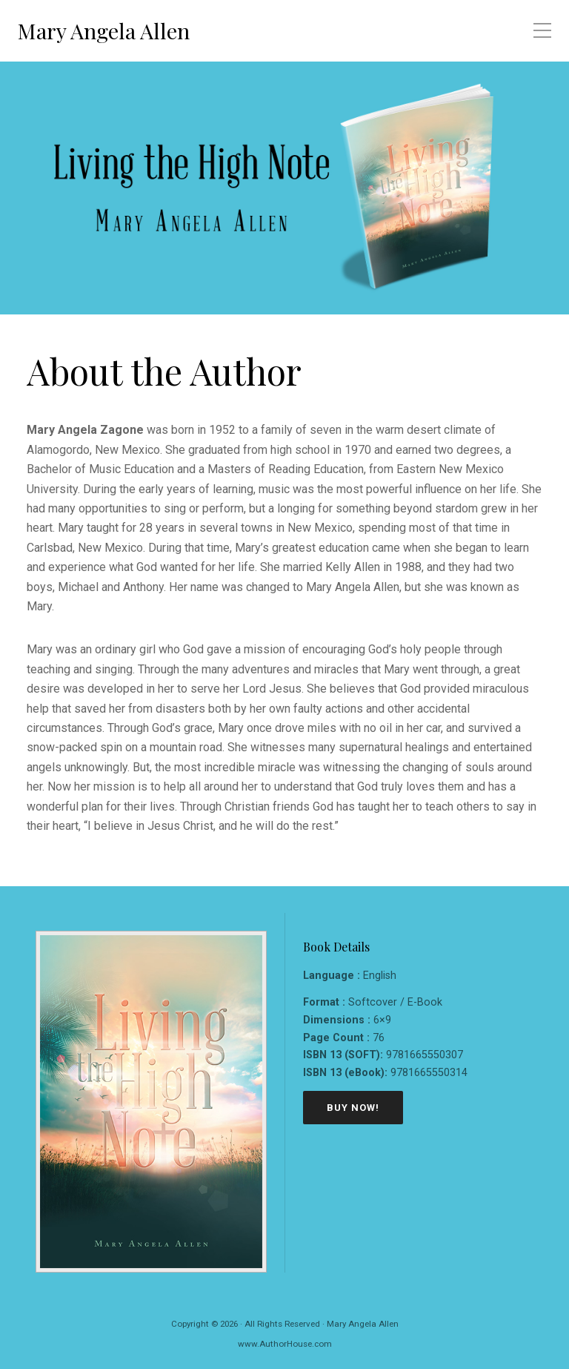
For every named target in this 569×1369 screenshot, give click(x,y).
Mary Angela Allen (104, 31)
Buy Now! (353, 1107)
